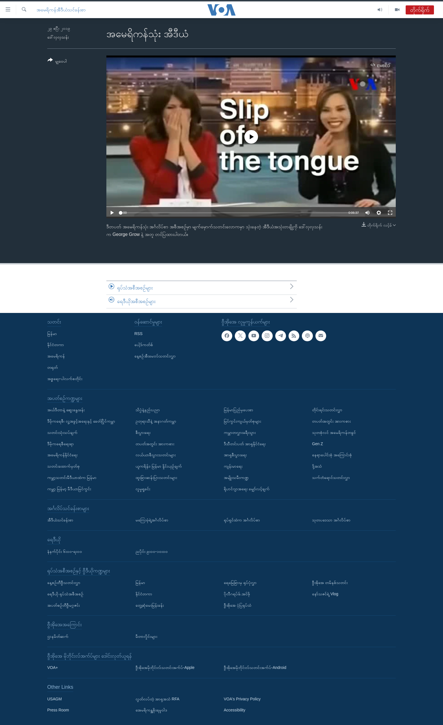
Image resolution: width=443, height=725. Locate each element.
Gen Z (317, 443)
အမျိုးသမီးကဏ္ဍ (236, 477)
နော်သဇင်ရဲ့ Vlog (325, 593)
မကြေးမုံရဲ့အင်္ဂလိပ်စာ (152, 520)
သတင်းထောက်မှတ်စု (63, 466)
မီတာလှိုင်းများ (146, 636)
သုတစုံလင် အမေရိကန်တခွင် (334, 432)
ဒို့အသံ (317, 466)
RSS (138, 333)
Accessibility (234, 710)
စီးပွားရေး (143, 432)
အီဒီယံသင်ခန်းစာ (60, 520)
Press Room (58, 710)
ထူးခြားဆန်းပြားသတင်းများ (156, 477)
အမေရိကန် (56, 356)
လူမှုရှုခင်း (143, 488)
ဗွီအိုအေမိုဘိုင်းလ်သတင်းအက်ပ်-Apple (165, 667)
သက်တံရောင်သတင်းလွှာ (331, 477)
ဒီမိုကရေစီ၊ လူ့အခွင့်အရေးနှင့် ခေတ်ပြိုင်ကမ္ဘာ (81, 421)
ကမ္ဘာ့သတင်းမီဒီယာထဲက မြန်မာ (71, 477)
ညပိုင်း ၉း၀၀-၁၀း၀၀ (152, 551)
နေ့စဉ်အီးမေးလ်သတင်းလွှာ (155, 356)
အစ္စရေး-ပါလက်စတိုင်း (64, 378)
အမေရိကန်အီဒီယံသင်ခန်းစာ (61, 9)
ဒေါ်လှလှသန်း (58, 37)
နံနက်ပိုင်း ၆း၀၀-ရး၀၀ (64, 551)
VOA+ (52, 667)
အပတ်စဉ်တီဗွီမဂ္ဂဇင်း (63, 605)
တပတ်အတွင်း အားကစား (155, 443)
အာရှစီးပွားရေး (235, 455)
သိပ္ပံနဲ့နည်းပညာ (148, 410)
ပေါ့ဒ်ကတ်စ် (143, 344)
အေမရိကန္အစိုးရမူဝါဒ (151, 710)
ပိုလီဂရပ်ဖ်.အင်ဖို (237, 593)
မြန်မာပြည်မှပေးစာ (238, 410)
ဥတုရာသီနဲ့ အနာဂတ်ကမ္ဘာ (156, 421)
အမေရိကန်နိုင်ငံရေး (62, 455)
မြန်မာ (52, 333)
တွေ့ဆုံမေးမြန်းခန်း (150, 605)
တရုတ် (52, 367)
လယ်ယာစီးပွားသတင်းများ (156, 455)
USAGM (54, 698)
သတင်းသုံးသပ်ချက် (62, 432)
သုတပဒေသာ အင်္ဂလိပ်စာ (331, 520)
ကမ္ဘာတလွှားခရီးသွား (240, 432)
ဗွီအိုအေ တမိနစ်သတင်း (330, 582)
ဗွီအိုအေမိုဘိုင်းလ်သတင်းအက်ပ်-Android (255, 667)
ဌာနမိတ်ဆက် (57, 636)
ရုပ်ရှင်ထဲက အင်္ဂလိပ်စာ (242, 520)
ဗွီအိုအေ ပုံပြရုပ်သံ (237, 605)
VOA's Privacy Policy (242, 698)
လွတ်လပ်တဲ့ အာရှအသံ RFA (157, 698)
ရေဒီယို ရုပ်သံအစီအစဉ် (65, 593)
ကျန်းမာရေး (233, 466)
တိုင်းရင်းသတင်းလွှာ (327, 410)
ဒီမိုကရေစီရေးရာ (60, 443)
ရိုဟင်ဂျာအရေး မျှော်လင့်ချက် (247, 488)
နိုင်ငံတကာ (55, 344)
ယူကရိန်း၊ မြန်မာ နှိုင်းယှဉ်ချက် (159, 466)
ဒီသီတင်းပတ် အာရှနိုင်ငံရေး (245, 443)
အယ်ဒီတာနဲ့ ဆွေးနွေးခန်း (66, 410)
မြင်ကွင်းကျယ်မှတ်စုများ (242, 421)
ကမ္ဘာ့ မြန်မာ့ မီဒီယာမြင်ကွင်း (69, 488)
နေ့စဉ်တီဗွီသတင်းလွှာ (63, 582)
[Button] (57, 62)
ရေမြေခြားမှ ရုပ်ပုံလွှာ (240, 582)
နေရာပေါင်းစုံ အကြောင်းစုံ (332, 455)
